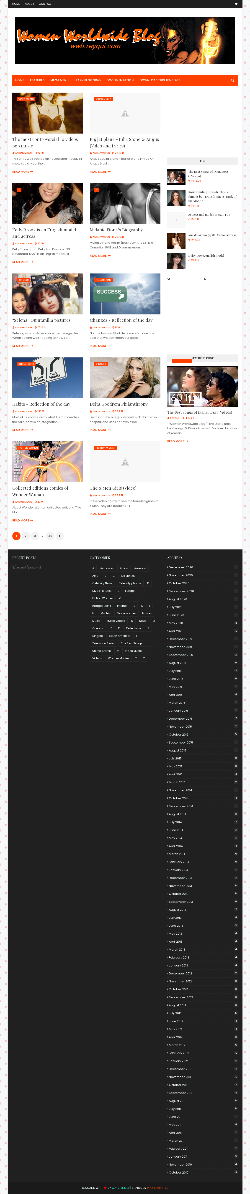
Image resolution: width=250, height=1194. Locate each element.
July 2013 (203, 918)
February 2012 (203, 1053)
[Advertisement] (202, 121)
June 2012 (203, 1021)
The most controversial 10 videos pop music (45, 142)
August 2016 (203, 663)
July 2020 (203, 607)
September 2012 (203, 997)
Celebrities (128, 576)
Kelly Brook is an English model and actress (44, 233)
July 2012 (203, 1013)
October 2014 (203, 798)
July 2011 (203, 1109)
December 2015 (203, 718)
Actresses (107, 568)
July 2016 (203, 671)
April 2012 (203, 1037)
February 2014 (203, 862)
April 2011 (203, 1133)
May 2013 (203, 933)
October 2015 (203, 734)
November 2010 (203, 1164)
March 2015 (203, 782)
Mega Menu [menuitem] (59, 80)
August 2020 (203, 599)
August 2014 (203, 814)
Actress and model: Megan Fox (209, 214)
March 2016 (203, 703)
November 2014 (203, 790)
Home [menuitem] (19, 80)
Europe (129, 591)
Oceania (98, 628)
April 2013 (203, 941)
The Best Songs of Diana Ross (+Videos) (208, 173)
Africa (124, 568)
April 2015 (203, 774)
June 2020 (203, 615)
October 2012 (203, 989)
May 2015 (203, 766)
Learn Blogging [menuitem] (88, 80)
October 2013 (203, 894)
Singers (97, 636)
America (140, 568)
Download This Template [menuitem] (160, 80)
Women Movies (118, 658)
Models (106, 613)
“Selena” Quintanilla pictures (41, 320)
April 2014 (203, 846)
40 (50, 536)
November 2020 (203, 575)
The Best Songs (131, 643)
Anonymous (23, 153)
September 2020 (203, 591)
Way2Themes (121, 1188)
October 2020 (203, 583)
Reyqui (174, 418)
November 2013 (203, 886)
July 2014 (203, 822)
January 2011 (203, 1156)
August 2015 (203, 750)
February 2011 (203, 1148)
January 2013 (203, 965)
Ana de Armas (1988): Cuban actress (212, 235)
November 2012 (203, 981)
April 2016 (203, 695)
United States (101, 651)
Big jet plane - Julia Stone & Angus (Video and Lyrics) (124, 142)
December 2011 (203, 1069)
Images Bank (101, 606)
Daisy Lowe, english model (206, 255)
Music (96, 621)
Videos (97, 658)
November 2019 (203, 647)
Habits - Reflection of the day (41, 404)
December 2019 (203, 639)
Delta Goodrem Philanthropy (119, 404)
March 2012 (203, 1045)
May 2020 (203, 623)
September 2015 (203, 742)
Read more (20, 171)
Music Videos (181, 361)
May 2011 (203, 1125)
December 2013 (203, 878)
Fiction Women (102, 598)
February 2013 (203, 957)
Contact (46, 4)
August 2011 (203, 1101)
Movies (147, 613)
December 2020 (203, 567)
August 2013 (203, 910)
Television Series (103, 643)
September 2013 (203, 902)
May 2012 (203, 1029)
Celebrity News (102, 583)
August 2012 (203, 1005)
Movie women (126, 613)
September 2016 (203, 655)
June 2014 (203, 830)
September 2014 (203, 806)
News (143, 621)
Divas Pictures (101, 591)
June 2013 (203, 925)
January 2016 (203, 710)
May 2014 (203, 838)
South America (119, 636)
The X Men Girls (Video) (113, 488)
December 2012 (203, 973)
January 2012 (203, 1061)
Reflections (133, 628)
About (29, 4)
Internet (122, 606)
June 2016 (203, 679)
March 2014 (203, 854)
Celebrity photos (130, 583)
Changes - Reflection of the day (121, 320)
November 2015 (203, 726)
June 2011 (203, 1117)
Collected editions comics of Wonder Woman (40, 491)
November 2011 (203, 1077)
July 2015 (203, 758)
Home (16, 4)
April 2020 (203, 631)
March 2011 (203, 1140)
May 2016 (203, 687)
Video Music (133, 651)
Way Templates (157, 1188)
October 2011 (203, 1085)
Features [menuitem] (37, 80)
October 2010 (203, 1172)
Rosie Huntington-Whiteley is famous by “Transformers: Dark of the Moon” (212, 196)
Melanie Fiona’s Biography (116, 230)
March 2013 (203, 949)
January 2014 (203, 870)
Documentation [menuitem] (120, 80)
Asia (95, 576)
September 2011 (203, 1093)
